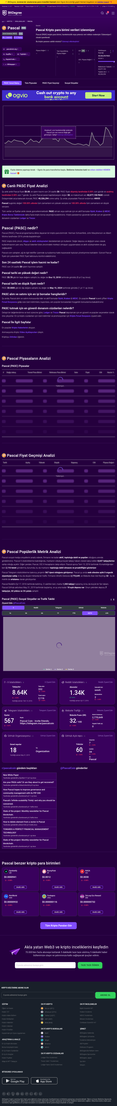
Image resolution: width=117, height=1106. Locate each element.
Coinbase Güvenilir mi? (88, 1022)
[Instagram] (31, 1094)
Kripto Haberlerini (20, 327)
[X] (4, 1094)
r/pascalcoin (9, 768)
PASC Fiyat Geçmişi (51, 83)
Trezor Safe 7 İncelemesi (49, 1061)
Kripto (10, 21)
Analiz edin (20, 887)
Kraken (99, 211)
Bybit (92, 211)
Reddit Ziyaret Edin (105, 682)
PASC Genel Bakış (12, 83)
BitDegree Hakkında (87, 1033)
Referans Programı (86, 1047)
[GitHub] (40, 1094)
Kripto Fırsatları (7, 1030)
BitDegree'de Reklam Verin (89, 1051)
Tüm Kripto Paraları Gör (58, 925)
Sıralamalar (21, 21)
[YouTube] (13, 1094)
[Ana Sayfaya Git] (4, 21)
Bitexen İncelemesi (86, 1019)
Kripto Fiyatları (7, 1058)
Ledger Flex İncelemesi (49, 1058)
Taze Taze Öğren (90, 965)
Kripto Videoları (7, 1026)
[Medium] (27, 1094)
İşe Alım (83, 1061)
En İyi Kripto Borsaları (9, 1044)
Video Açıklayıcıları (28, 332)
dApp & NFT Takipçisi (9, 1061)
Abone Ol (105, 995)
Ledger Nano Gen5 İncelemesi (51, 1065)
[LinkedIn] (22, 1094)
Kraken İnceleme (86, 1012)
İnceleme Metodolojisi (87, 1040)
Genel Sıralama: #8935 (10, 33)
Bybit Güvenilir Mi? (86, 1008)
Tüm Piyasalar (31, 83)
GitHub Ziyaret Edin (47, 736)
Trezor (32, 218)
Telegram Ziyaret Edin (47, 710)
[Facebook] (17, 1094)
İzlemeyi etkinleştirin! (70, 42)
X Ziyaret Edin (50, 682)
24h (83, 51)
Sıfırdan (13, 337)
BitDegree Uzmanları (87, 1036)
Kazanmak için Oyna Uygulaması (13, 1033)
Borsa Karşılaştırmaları (10, 1047)
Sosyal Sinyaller (71, 83)
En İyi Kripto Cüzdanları (10, 1051)
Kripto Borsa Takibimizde (13, 215)
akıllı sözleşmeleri (40, 241)
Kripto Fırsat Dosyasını (80, 316)
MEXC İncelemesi (86, 1015)
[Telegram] (8, 1094)
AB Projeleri (84, 1044)
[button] (108, 6)
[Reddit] (36, 1094)
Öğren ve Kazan (7, 1008)
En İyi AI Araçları (7, 1054)
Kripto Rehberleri (8, 1019)
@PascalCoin (19, 603)
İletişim (82, 1065)
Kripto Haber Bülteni (9, 1015)
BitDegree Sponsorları (87, 1054)
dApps (26, 241)
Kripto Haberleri (7, 1022)
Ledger (23, 218)
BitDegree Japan (86, 1058)
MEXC (107, 211)
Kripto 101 (5, 1012)
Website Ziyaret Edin (105, 710)
